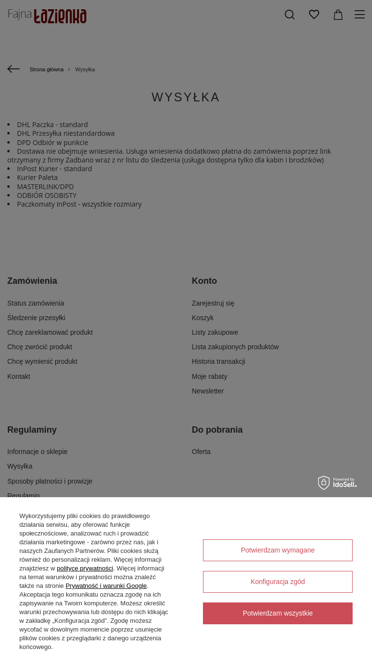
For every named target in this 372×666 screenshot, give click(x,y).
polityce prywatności (85, 568)
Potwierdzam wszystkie (278, 613)
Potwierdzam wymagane (278, 550)
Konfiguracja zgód (277, 581)
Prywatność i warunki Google (106, 585)
